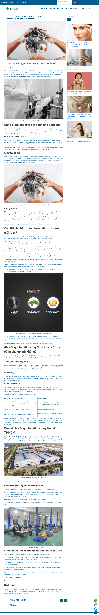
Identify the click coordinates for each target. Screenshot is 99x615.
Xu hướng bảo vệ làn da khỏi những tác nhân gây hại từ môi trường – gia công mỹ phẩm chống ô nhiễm (79, 44)
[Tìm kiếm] (59, 4)
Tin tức (17, 16)
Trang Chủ (10, 16)
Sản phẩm (24, 16)
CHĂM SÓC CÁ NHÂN (35, 16)
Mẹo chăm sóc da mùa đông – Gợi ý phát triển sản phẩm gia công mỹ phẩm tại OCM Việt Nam (79, 116)
